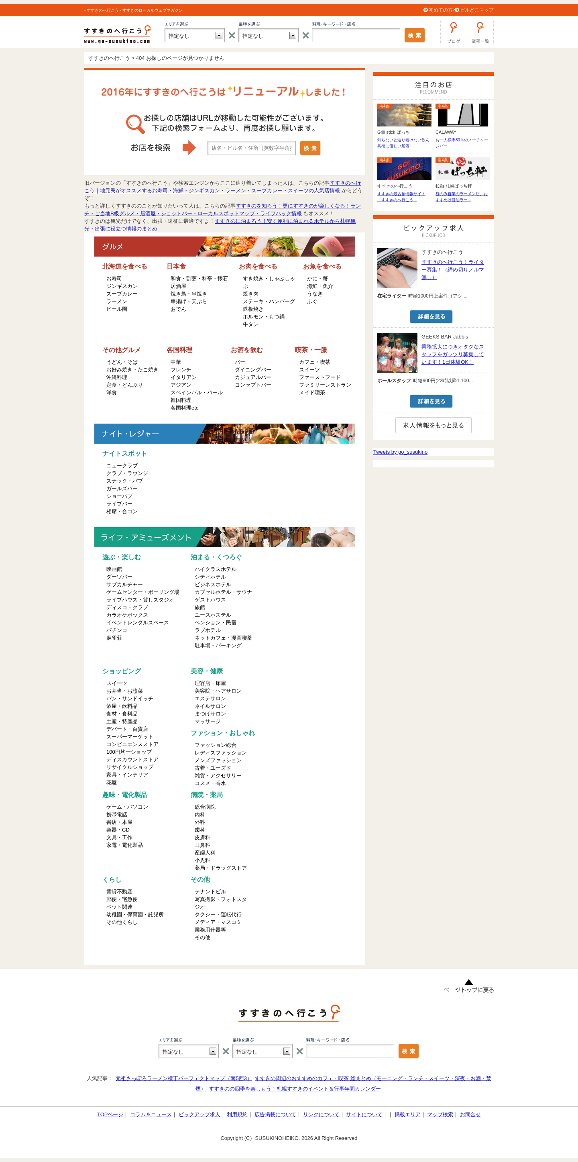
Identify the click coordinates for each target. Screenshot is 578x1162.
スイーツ (309, 370)
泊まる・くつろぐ (216, 557)
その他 (200, 879)
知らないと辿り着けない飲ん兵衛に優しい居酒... (403, 143)
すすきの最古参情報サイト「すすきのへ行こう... (401, 197)
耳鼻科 (202, 845)
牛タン (250, 324)
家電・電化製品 (124, 845)
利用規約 (237, 1114)
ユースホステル (213, 615)
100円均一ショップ (129, 752)
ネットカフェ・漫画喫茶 (223, 638)
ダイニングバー (253, 370)
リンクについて (321, 1114)
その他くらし (122, 922)
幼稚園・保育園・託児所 (135, 914)
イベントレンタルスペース (137, 623)
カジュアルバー (253, 377)
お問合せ (470, 1114)
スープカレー (122, 294)
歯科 (200, 830)
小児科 (202, 860)
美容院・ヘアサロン (218, 691)
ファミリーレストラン (325, 385)
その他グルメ (121, 350)
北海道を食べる (124, 266)
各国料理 (179, 350)
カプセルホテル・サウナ (223, 592)
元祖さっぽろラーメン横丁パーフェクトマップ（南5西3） (184, 1078)
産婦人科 (205, 853)
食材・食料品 (122, 714)
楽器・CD (118, 830)
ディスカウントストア (132, 759)
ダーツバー (119, 577)
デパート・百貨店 (127, 729)
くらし (112, 879)
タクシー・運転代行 (218, 914)
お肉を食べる (258, 266)
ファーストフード (320, 377)
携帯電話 (116, 814)
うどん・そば (122, 362)
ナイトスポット (124, 453)
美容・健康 (207, 671)
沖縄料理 (116, 377)
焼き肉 (250, 294)
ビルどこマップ (477, 10)
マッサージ (208, 721)
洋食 (111, 392)
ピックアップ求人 (199, 1114)
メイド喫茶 (312, 392)
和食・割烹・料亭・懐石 (199, 278)
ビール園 (116, 309)
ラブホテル (208, 630)
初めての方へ (443, 10)
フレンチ (181, 370)
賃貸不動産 (119, 892)
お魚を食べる (322, 266)
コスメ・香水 (210, 783)
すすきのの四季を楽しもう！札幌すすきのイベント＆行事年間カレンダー (295, 1089)
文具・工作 (119, 837)
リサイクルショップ (129, 767)
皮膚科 (202, 837)
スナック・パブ (124, 481)
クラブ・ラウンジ (127, 473)
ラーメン (116, 301)
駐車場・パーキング (218, 645)
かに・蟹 (317, 278)
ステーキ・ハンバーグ (269, 301)
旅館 (200, 607)
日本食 (176, 266)
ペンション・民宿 (215, 623)
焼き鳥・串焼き (189, 294)
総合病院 (205, 807)
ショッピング (121, 671)
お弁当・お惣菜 (124, 691)
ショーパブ (119, 496)
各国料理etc (184, 408)
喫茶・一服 (311, 350)
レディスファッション (221, 753)
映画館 (114, 569)
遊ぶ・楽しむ (121, 557)
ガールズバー (122, 488)
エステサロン (210, 698)
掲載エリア (408, 1114)
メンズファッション (218, 760)
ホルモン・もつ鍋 (264, 317)
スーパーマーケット (129, 737)
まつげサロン (210, 714)
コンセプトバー (253, 385)
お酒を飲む (247, 350)
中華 (176, 362)
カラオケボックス (127, 615)
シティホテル (210, 577)
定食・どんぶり (124, 385)
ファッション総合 (215, 745)
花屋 (111, 782)
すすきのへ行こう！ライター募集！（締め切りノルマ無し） (452, 269)
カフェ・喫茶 (314, 362)
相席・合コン (122, 511)
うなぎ (315, 294)
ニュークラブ (122, 466)
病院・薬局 (207, 794)
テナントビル (210, 892)
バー (240, 362)
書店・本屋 (119, 822)
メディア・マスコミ (218, 922)
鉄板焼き (253, 309)
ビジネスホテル (213, 584)
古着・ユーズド (213, 768)
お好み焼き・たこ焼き (132, 370)
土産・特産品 (122, 721)
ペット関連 (119, 907)
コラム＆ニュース (151, 1114)
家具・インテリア (127, 775)
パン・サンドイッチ (129, 698)
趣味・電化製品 (124, 794)
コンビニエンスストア (132, 744)
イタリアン (184, 377)
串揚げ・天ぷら (189, 301)
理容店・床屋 (210, 683)
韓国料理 (181, 400)
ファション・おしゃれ (223, 733)
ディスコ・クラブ (127, 607)
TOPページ (110, 1114)
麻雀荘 (114, 638)
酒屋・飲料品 (122, 706)
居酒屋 (178, 286)
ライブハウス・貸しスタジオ (140, 600)
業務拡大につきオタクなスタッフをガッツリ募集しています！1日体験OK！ (452, 354)
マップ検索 (440, 1114)
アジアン (181, 385)
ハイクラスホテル (215, 569)
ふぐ (312, 301)
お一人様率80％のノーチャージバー (462, 143)
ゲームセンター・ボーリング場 (142, 592)
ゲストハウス (210, 600)
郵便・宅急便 (122, 899)
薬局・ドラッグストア (221, 868)
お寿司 (114, 278)
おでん (178, 309)
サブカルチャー (124, 584)
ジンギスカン (122, 286)
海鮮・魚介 (320, 286)
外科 (200, 822)
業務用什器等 (210, 930)
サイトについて (364, 1114)
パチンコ (116, 630)
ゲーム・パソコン (127, 807)
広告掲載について (275, 1114)
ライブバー (119, 504)
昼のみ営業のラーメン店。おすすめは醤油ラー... (462, 197)
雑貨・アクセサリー (218, 776)
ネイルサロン (210, 706)
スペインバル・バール (197, 392)
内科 (200, 814)
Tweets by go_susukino (400, 452)
